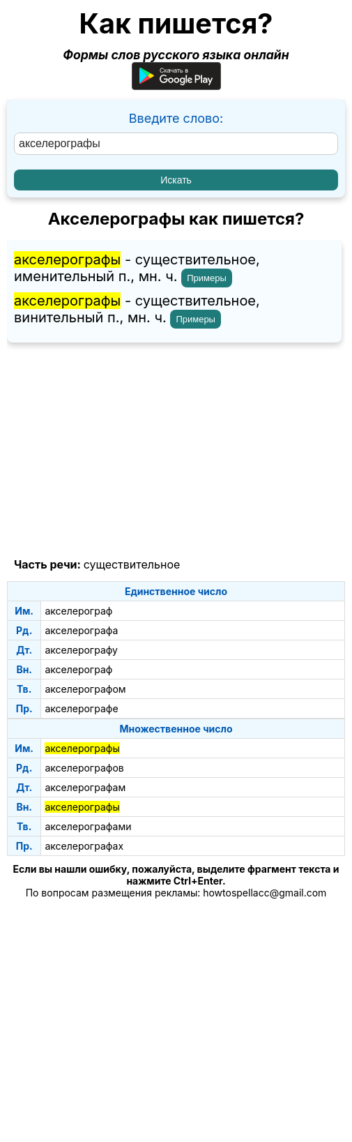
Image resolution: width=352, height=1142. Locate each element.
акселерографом (85, 689)
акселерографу (81, 650)
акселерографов (84, 768)
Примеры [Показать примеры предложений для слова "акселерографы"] (207, 278)
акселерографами (88, 826)
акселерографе (81, 708)
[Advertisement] (176, 450)
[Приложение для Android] (176, 85)
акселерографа (81, 630)
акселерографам (85, 787)
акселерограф (78, 611)
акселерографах (84, 846)
